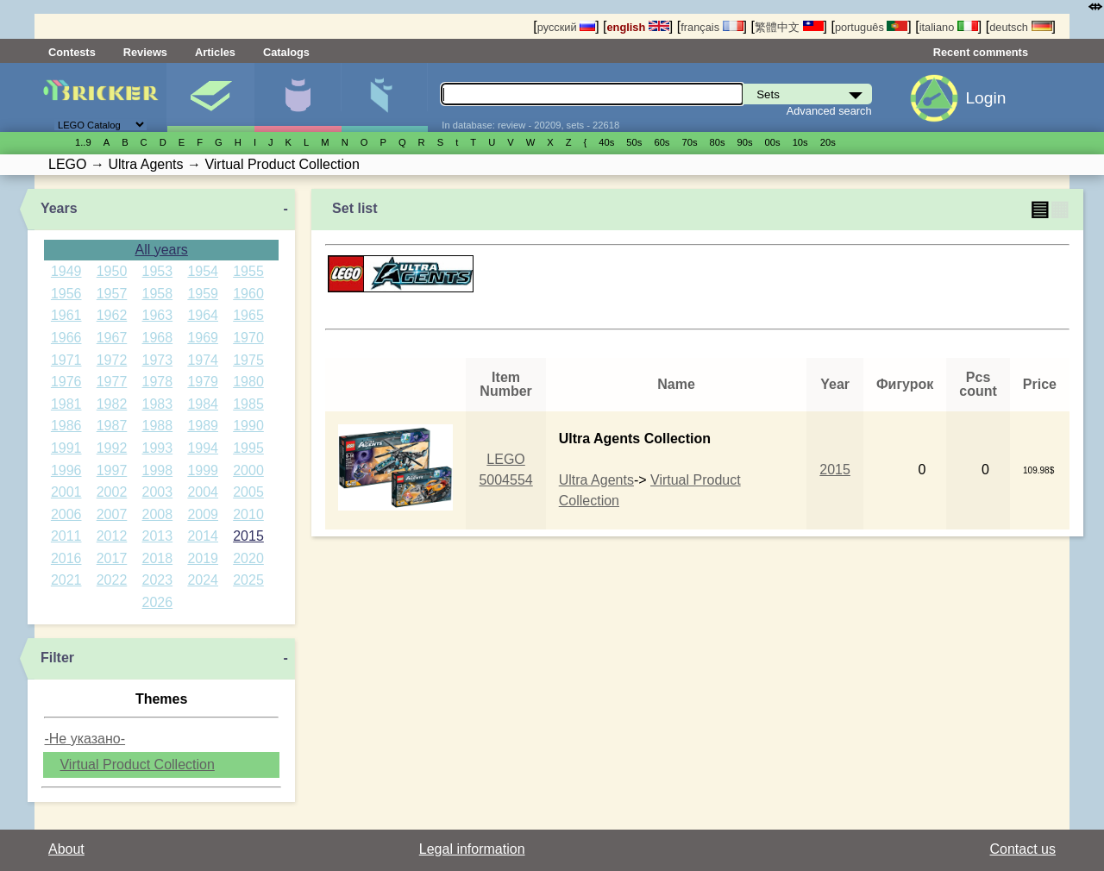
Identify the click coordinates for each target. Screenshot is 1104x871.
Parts (385, 97)
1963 (157, 315)
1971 (66, 360)
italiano (948, 27)
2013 (157, 536)
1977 (112, 381)
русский (566, 27)
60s (661, 142)
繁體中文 (789, 27)
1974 (202, 360)
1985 (248, 404)
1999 (202, 470)
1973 (157, 360)
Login (985, 98)
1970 (248, 337)
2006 (66, 514)
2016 (66, 558)
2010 (248, 514)
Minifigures (297, 97)
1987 (112, 425)
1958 (157, 293)
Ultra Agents (596, 480)
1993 (157, 448)
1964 (202, 315)
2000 (248, 470)
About (66, 849)
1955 (248, 271)
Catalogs (286, 52)
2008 (157, 514)
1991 (66, 448)
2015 (248, 536)
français (712, 27)
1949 (66, 271)
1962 (112, 315)
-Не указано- (84, 738)
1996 (66, 470)
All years (161, 249)
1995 (248, 448)
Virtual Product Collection (137, 764)
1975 (248, 360)
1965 (248, 315)
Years (59, 208)
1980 (248, 381)
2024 (202, 580)
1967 (112, 337)
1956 (66, 293)
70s (689, 142)
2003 (157, 492)
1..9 (83, 142)
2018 (157, 558)
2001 (66, 492)
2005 (248, 492)
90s (745, 142)
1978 (157, 381)
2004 (202, 492)
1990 (248, 425)
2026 (157, 602)
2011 (66, 536)
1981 (66, 404)
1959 (202, 293)
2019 (202, 558)
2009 (202, 514)
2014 (202, 536)
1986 (66, 425)
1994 (202, 448)
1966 (66, 337)
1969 (202, 337)
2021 (66, 580)
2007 (112, 514)
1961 (66, 315)
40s (606, 142)
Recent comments (980, 52)
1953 (157, 271)
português (871, 27)
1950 (112, 271)
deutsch (1020, 27)
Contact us (1023, 849)
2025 (248, 580)
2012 (112, 536)
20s (828, 142)
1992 (112, 448)
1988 (157, 425)
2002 (112, 492)
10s (800, 142)
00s (773, 142)
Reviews (145, 52)
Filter (57, 657)
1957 (112, 293)
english (638, 27)
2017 (112, 558)
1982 (112, 404)
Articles (215, 52)
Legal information (472, 849)
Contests (72, 52)
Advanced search (829, 110)
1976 (66, 381)
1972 (112, 360)
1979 (202, 381)
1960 (248, 293)
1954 (202, 271)
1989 (202, 425)
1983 (157, 404)
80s (717, 142)
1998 (157, 470)
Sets (210, 97)
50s (634, 142)
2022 (112, 580)
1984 (202, 404)
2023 (157, 580)
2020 (248, 558)
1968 (157, 337)
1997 (112, 470)
